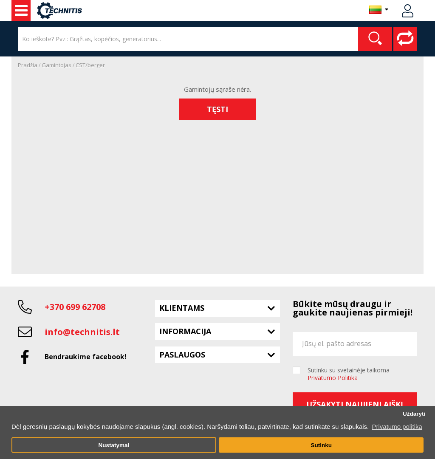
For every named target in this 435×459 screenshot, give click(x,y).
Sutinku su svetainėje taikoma (349, 374)
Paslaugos (182, 354)
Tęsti (217, 109)
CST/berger (90, 65)
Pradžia (27, 65)
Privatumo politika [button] (397, 426)
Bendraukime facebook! (86, 356)
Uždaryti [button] (414, 414)
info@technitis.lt (82, 332)
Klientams (181, 308)
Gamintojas (56, 65)
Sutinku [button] (321, 445)
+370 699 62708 (75, 307)
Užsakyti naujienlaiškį (354, 404)
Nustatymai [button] (113, 445)
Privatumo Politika (333, 378)
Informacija (185, 331)
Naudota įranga (21, 10)
